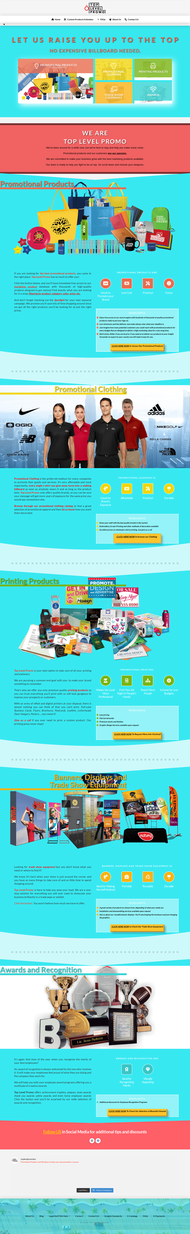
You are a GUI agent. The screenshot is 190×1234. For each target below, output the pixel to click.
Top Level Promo (30, 492)
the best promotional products (58, 273)
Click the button (23, 903)
